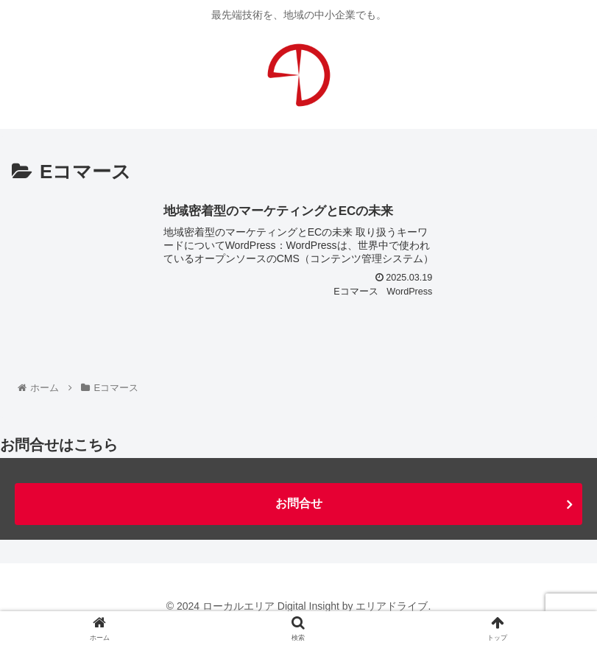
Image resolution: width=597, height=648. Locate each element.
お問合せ (298, 503)
